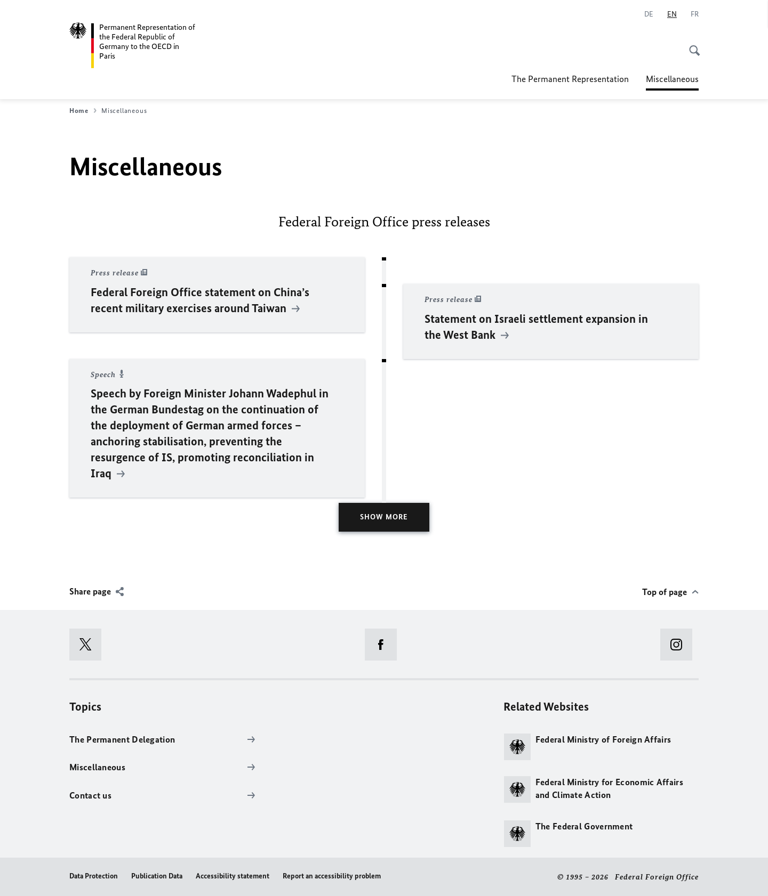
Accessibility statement (232, 876)
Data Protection (93, 876)
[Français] (695, 14)
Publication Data (156, 876)
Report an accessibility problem (332, 876)
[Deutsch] (648, 14)
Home (83, 111)
